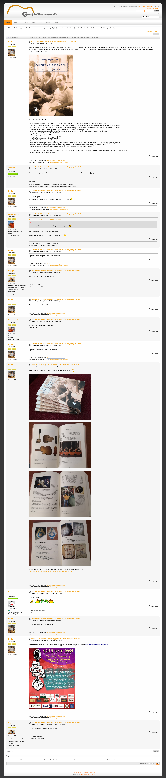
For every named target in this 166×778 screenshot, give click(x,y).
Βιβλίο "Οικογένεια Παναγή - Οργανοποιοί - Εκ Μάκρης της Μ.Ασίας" (54, 41)
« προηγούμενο (149, 31)
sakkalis (66, 28)
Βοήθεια (16, 22)
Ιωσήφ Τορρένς (14, 214)
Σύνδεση (48, 22)
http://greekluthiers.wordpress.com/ (56, 160)
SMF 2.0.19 (76, 772)
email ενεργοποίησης (153, 8)
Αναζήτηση (25, 22)
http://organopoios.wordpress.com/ (59, 162)
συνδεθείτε (142, 6)
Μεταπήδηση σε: (144, 763)
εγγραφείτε (150, 6)
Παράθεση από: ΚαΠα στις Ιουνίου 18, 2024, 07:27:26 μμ (46, 219)
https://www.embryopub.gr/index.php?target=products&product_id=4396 (51, 571)
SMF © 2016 (83, 772)
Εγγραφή (56, 22)
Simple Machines (90, 772)
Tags (33, 22)
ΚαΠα (10, 42)
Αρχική (8, 22)
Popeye (11, 271)
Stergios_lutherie (15, 320)
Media (40, 22)
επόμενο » (156, 31)
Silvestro (71, 28)
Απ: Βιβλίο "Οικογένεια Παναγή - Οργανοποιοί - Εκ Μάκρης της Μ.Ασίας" (56, 167)
